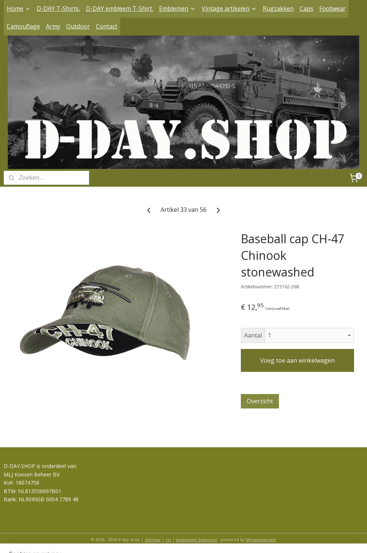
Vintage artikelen (229, 8)
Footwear (332, 8)
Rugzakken (278, 8)
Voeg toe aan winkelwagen (297, 360)
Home (19, 8)
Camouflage (23, 26)
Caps (306, 8)
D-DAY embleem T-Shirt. (119, 8)
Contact (106, 26)
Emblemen (177, 8)
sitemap (153, 539)
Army (53, 26)
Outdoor (78, 26)
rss (168, 539)
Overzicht (260, 401)
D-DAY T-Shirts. (58, 8)
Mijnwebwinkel (261, 539)
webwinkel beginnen (196, 539)
